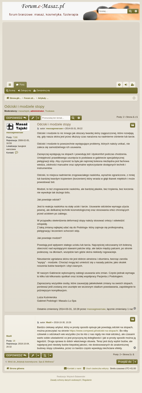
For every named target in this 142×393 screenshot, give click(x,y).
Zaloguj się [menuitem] (127, 85)
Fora (22, 84)
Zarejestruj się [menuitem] (133, 85)
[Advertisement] (73, 53)
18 (14, 341)
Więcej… (10, 85)
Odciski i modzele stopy (24, 106)
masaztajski (23, 111)
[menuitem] (119, 85)
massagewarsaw (14, 132)
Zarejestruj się (43, 90)
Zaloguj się (26, 90)
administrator (37, 111)
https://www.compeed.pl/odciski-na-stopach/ (94, 330)
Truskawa (49, 111)
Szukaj (12, 90)
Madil (9, 336)
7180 (15, 137)
